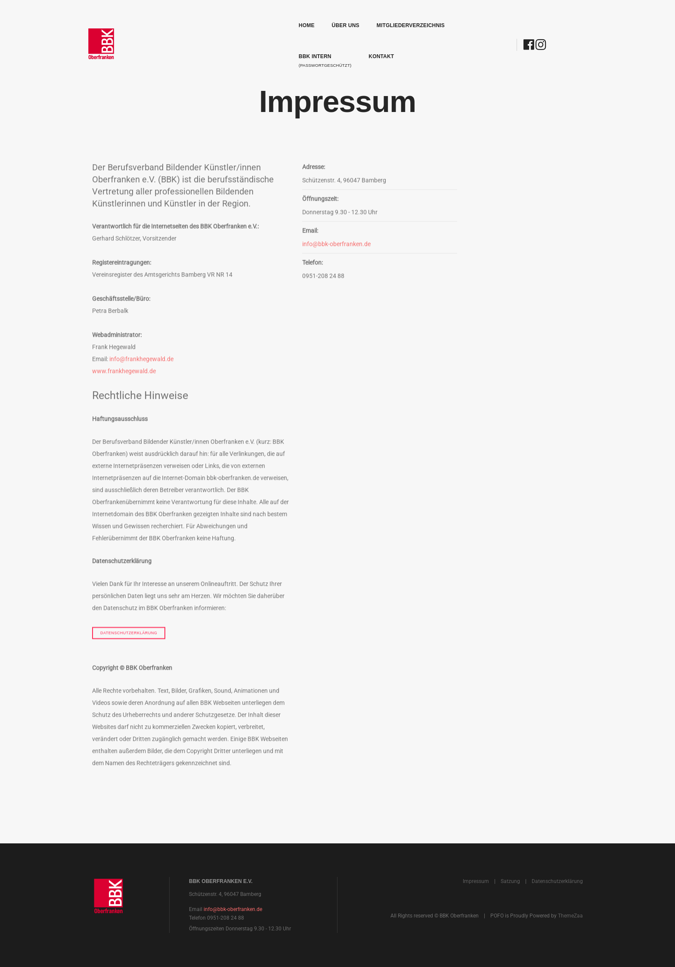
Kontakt (454, 15)
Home (216, 15)
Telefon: (312, 282)
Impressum (476, 881)
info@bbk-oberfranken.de (336, 264)
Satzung (510, 881)
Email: (310, 250)
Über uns (255, 15)
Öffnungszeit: (321, 218)
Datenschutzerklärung (128, 652)
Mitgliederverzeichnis (320, 15)
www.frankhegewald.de (124, 391)
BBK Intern (397, 19)
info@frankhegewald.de (141, 379)
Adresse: (313, 186)
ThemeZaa (570, 916)
